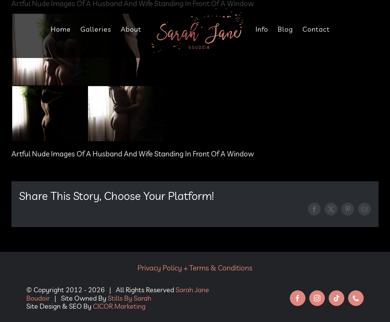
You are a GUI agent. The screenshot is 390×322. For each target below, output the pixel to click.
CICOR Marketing (119, 306)
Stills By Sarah (129, 298)
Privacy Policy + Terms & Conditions (195, 267)
